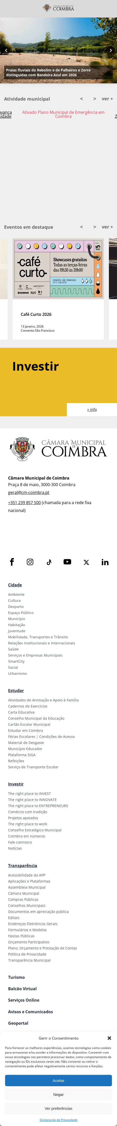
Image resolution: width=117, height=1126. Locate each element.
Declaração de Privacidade (58, 1120)
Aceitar (59, 1080)
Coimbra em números (26, 836)
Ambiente (16, 594)
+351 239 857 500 (24, 502)
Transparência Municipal (29, 960)
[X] (86, 562)
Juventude (16, 630)
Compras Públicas (23, 899)
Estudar (16, 690)
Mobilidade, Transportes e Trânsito (38, 637)
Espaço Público (20, 612)
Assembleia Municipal (27, 887)
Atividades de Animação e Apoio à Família (43, 700)
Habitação (16, 624)
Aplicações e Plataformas (29, 881)
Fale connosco (20, 842)
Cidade (15, 585)
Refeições (16, 760)
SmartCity (16, 661)
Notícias (15, 848)
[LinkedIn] (105, 562)
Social (13, 667)
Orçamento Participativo (28, 942)
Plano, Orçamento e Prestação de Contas (42, 948)
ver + (107, 99)
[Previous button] (6, 50)
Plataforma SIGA (21, 754)
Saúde (13, 649)
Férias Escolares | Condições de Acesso (41, 736)
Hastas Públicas (21, 935)
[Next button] (111, 50)
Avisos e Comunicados (30, 1012)
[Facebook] (12, 562)
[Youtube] (67, 562)
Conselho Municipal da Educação (36, 718)
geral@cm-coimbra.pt (28, 492)
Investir (16, 784)
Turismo (16, 977)
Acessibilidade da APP (26, 875)
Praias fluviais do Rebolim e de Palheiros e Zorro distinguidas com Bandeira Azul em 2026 (48, 72)
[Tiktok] (48, 562)
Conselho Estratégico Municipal (35, 830)
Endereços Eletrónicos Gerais (32, 923)
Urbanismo (17, 673)
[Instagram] (30, 562)
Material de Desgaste (26, 742)
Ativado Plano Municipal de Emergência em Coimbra (63, 114)
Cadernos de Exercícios (27, 706)
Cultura (14, 600)
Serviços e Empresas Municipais (35, 655)
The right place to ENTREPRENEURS (38, 805)
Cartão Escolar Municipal (29, 724)
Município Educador (25, 748)
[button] (109, 1038)
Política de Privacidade (27, 954)
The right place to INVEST (29, 793)
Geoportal (18, 1023)
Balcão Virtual (22, 988)
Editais (13, 917)
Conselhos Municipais (26, 905)
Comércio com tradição (27, 811)
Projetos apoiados (23, 817)
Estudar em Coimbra (25, 730)
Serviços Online (23, 1000)
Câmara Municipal (23, 893)
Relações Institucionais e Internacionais (41, 643)
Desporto (16, 606)
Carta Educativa (21, 712)
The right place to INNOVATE (32, 799)
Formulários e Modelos (27, 929)
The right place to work (27, 824)
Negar (58, 1094)
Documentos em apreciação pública (38, 911)
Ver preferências (58, 1108)
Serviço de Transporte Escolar (33, 767)
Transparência (22, 865)
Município (16, 618)
